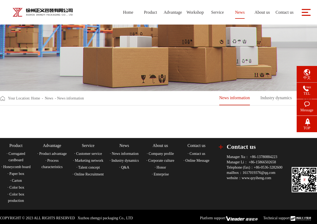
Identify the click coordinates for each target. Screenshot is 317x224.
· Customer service (88, 154)
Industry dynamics (276, 98)
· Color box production (16, 197)
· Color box (16, 187)
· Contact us (196, 154)
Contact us (284, 12)
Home (128, 12)
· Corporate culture (160, 161)
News (240, 12)
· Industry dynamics (124, 161)
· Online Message (196, 161)
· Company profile (160, 154)
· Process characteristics (52, 164)
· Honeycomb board (16, 167)
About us (262, 12)
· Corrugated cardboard (16, 157)
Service (217, 12)
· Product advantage (52, 154)
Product (150, 12)
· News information (124, 154)
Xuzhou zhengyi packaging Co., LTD (105, 218)
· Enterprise (160, 174)
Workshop (195, 12)
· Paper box (16, 174)
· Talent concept (88, 167)
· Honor (160, 167)
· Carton (16, 181)
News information (234, 98)
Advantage (173, 12)
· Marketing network (88, 161)
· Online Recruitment (88, 174)
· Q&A (124, 167)
